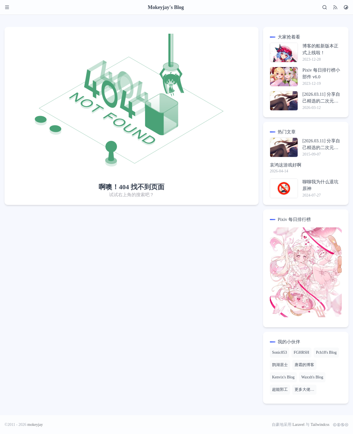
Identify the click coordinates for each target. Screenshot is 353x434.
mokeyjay (35, 424)
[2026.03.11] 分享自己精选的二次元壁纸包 (321, 98)
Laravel (299, 424)
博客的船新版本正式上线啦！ (320, 49)
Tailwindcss (320, 424)
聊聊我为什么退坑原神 (320, 185)
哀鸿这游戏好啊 (285, 165)
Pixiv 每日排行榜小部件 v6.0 (321, 73)
